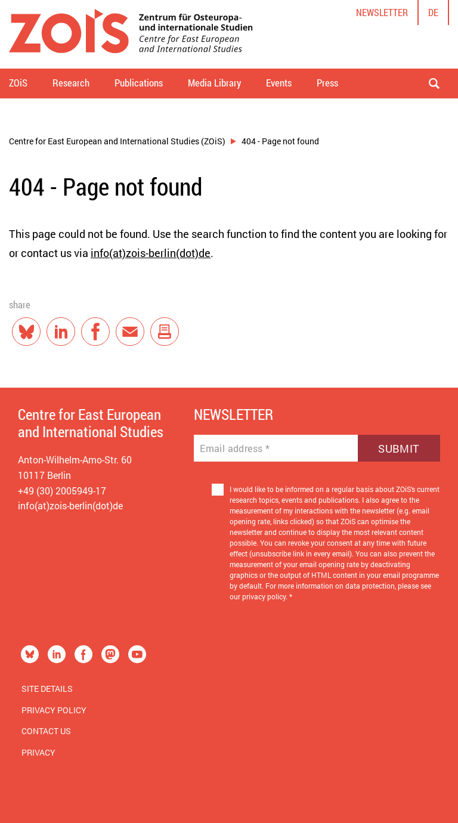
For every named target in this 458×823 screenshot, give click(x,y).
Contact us (46, 731)
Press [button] (327, 82)
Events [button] (279, 82)
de (433, 12)
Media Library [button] (214, 82)
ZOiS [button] (18, 82)
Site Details (47, 688)
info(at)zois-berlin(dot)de (151, 253)
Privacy (38, 752)
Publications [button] (138, 82)
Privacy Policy (53, 710)
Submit (398, 448)
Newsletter (382, 12)
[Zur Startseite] (131, 34)
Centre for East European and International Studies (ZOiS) (117, 141)
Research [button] (70, 82)
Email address (235, 448)
